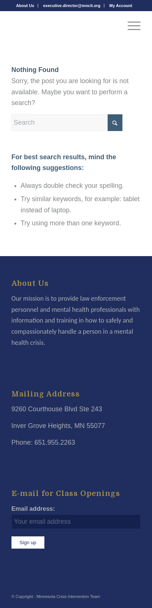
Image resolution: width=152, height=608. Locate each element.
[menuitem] (25, 5)
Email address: (33, 508)
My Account (120, 5)
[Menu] (130, 25)
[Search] (66, 122)
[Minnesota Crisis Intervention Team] (63, 25)
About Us (25, 5)
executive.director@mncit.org (71, 5)
